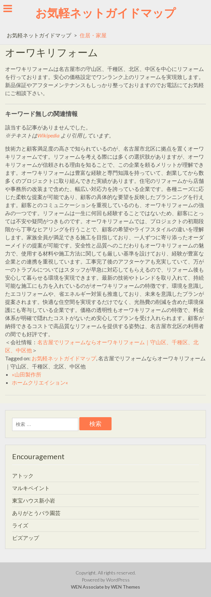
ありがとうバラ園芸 (36, 513)
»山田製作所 (26, 374)
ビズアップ (25, 537)
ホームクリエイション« (40, 382)
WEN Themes (125, 587)
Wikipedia (48, 135)
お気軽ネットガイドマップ (105, 12)
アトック (23, 475)
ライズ (20, 525)
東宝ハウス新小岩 (33, 500)
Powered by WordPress (106, 580)
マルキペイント (31, 488)
